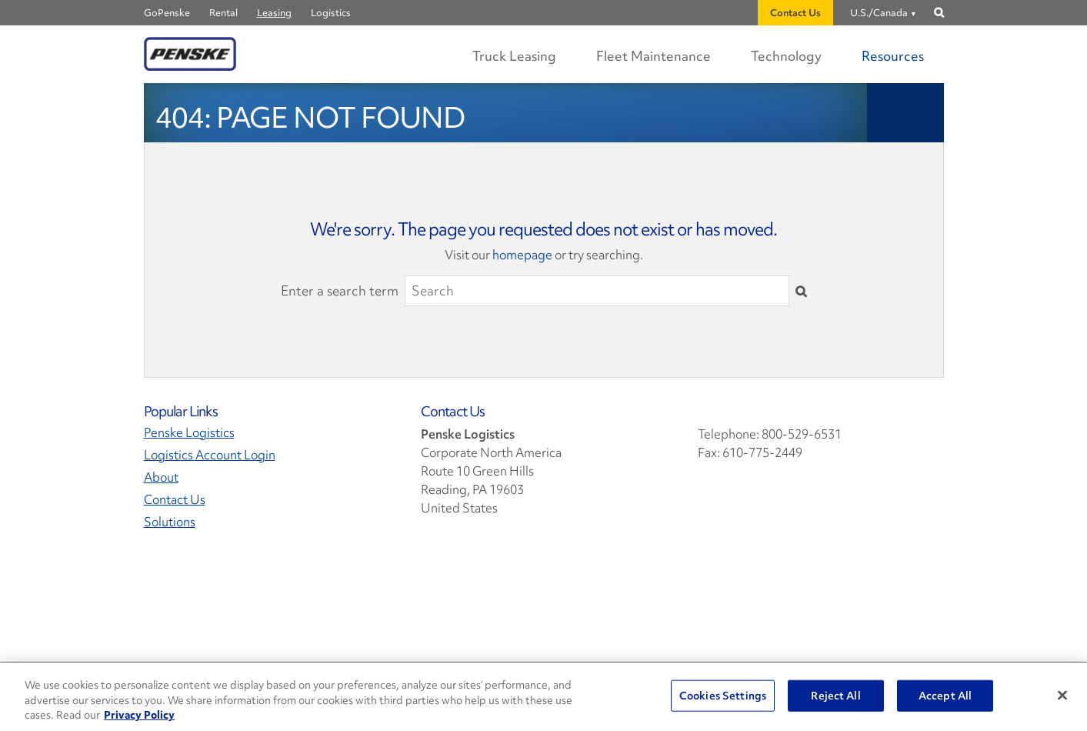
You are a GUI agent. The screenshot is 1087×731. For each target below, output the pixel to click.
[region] (543, 697)
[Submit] (801, 291)
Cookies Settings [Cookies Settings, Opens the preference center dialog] (722, 695)
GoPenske (167, 12)
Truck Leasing (514, 56)
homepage (522, 254)
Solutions (169, 522)
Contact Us (795, 12)
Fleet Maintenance (653, 56)
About (161, 477)
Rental (223, 12)
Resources (893, 56)
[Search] (597, 290)
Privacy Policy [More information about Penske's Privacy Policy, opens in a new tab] (139, 715)
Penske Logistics (189, 433)
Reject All (835, 695)
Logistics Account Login (209, 455)
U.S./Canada (879, 12)
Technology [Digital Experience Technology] (786, 56)
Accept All (945, 695)
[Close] (1062, 695)
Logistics (331, 12)
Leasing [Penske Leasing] (274, 12)
